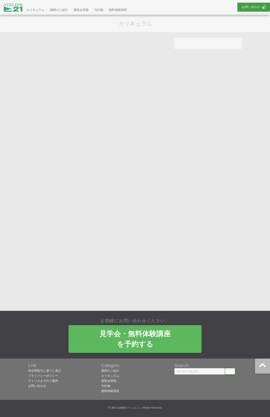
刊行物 (98, 9)
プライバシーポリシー (43, 375)
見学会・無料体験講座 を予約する (135, 339)
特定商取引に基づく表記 (44, 370)
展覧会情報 (81, 9)
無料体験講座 (118, 9)
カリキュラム (35, 9)
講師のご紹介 (59, 9)
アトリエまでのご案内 (43, 380)
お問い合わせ (254, 7)
